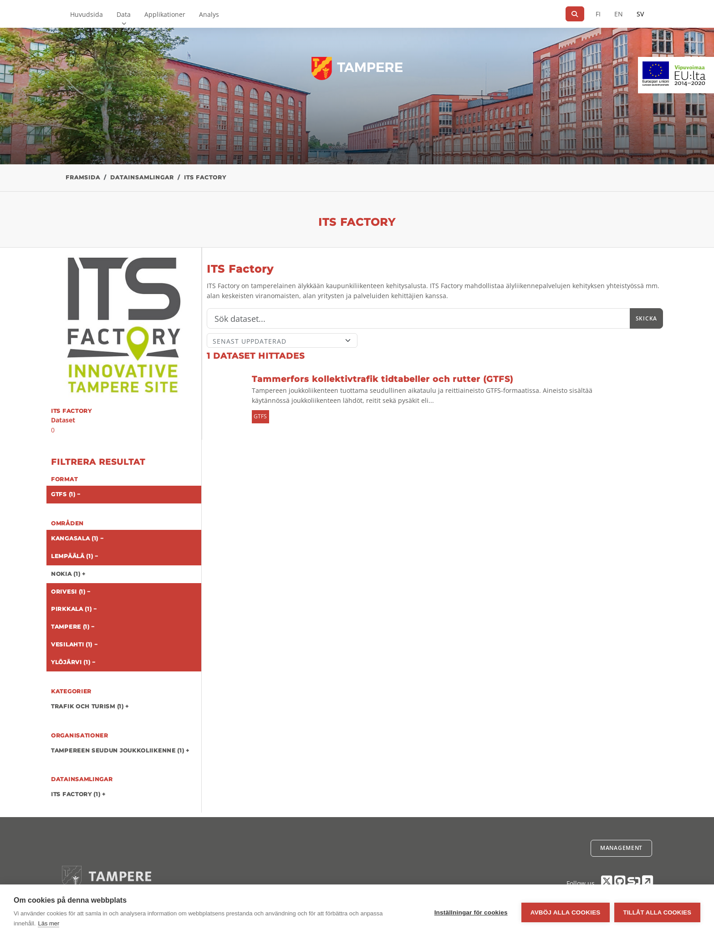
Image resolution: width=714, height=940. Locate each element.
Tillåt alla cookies (657, 912)
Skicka (646, 318)
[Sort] (282, 340)
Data (124, 14)
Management (621, 848)
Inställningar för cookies (471, 912)
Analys (209, 14)
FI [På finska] (598, 14)
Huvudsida (86, 14)
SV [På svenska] (640, 14)
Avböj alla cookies (565, 912)
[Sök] (575, 13)
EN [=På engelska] (618, 14)
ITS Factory (205, 177)
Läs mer (48, 923)
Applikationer (164, 14)
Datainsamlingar (142, 177)
